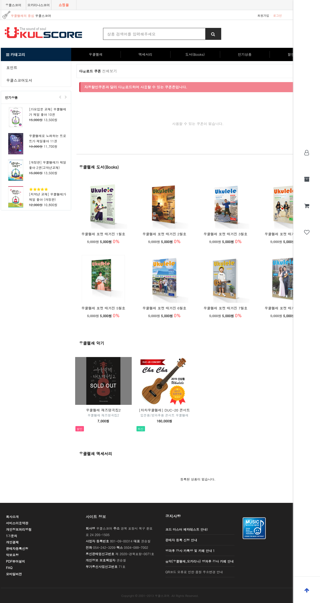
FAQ (9, 567)
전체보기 (109, 71)
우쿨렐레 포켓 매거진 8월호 (286, 308)
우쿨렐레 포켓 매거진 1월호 (103, 233)
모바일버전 (14, 574)
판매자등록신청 (17, 548)
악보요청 (12, 555)
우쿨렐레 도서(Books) (99, 167)
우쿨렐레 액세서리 (95, 453)
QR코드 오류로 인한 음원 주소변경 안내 (194, 572)
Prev (60, 97)
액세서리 (145, 54)
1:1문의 (11, 535)
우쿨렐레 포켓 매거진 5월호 (103, 308)
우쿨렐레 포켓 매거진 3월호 (225, 233)
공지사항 (173, 516)
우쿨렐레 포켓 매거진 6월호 (164, 308)
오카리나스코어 (38, 5)
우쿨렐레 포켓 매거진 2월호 (164, 233)
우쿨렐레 (96, 54)
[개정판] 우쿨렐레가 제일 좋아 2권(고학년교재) (47, 165)
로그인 (277, 16)
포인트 (12, 67)
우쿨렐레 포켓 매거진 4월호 (286, 233)
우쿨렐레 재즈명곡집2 (103, 410)
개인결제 (12, 542)
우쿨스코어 (13, 5)
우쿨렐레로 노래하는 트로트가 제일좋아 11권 (47, 138)
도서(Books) (195, 54)
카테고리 (15, 54)
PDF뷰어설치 (15, 561)
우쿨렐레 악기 (91, 343)
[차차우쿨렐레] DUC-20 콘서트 (164, 410)
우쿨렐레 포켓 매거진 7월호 (225, 308)
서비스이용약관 (17, 523)
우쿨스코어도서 (19, 80)
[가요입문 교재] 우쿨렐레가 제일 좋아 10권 (47, 112)
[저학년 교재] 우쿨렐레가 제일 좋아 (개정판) (47, 197)
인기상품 (245, 54)
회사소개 (12, 516)
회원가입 (263, 16)
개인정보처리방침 (19, 529)
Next (65, 97)
